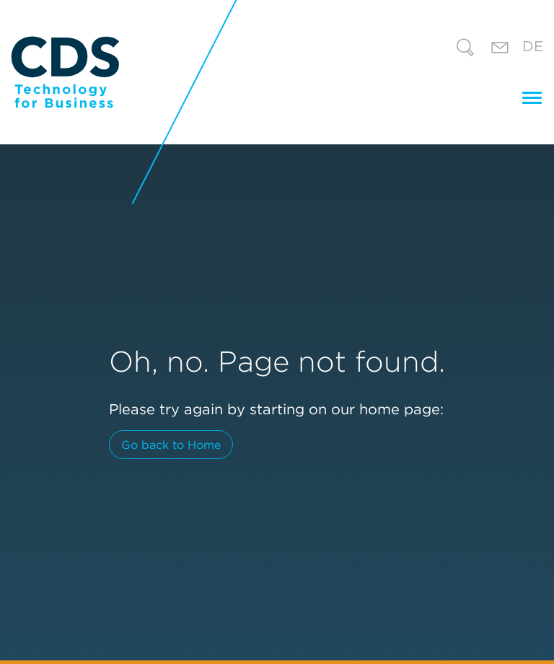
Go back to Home (171, 444)
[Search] (465, 49)
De (532, 46)
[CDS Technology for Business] (65, 72)
